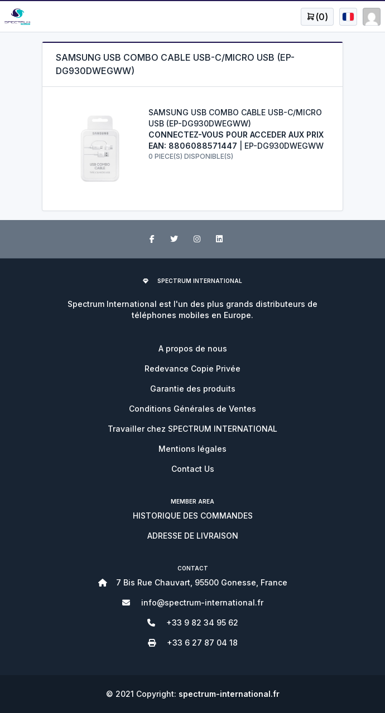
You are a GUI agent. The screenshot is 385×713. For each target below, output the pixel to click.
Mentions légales (192, 448)
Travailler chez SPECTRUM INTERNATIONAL (192, 428)
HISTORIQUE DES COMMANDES (193, 515)
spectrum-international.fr (229, 694)
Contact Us (192, 468)
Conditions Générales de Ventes (192, 408)
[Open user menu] (317, 17)
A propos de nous (192, 348)
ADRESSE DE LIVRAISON (192, 535)
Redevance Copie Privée (192, 368)
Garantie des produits (192, 388)
